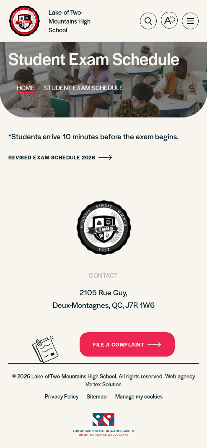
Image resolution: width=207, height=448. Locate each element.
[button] (190, 21)
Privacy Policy (61, 396)
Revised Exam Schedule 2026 (60, 157)
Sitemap (97, 396)
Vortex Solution (103, 384)
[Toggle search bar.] (148, 21)
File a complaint (127, 344)
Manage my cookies (139, 396)
